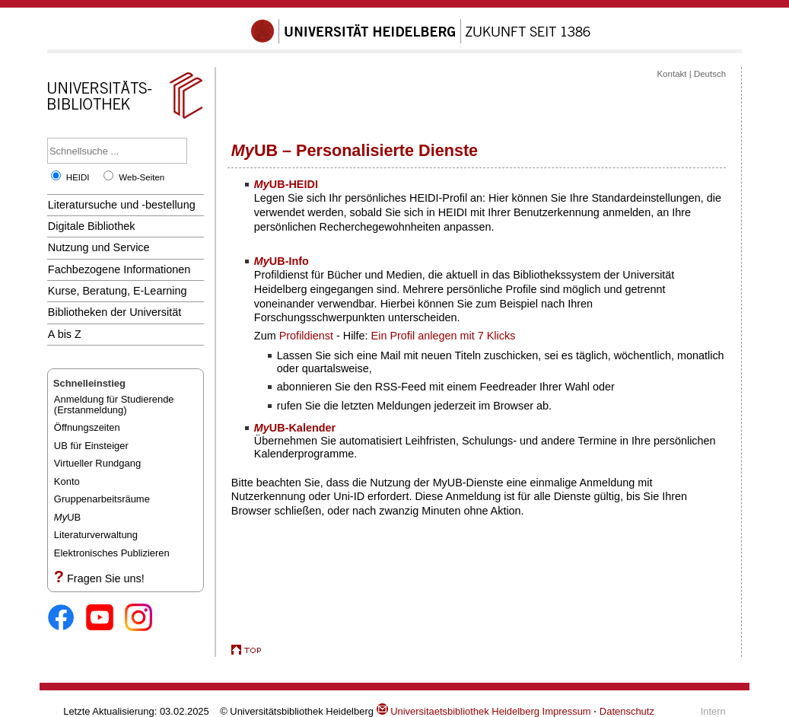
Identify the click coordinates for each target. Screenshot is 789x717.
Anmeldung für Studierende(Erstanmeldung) (114, 405)
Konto (67, 481)
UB (67, 517)
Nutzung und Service (99, 247)
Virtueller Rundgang (97, 463)
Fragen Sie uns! (106, 578)
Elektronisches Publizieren (112, 553)
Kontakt (671, 73)
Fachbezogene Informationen (119, 269)
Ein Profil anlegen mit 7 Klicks (443, 336)
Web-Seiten (141, 177)
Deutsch (710, 73)
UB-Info (281, 261)
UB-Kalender (295, 428)
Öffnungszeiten (87, 427)
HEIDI (78, 177)
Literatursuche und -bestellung (122, 205)
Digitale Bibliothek (91, 226)
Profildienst (306, 336)
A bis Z (64, 334)
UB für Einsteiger (91, 445)
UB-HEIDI (286, 184)
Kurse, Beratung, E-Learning (117, 291)
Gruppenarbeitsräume (102, 499)
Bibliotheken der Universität (114, 312)
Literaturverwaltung (96, 534)
